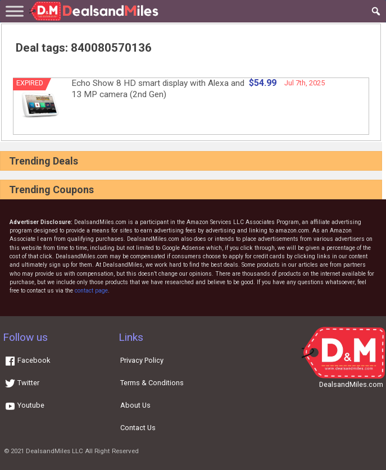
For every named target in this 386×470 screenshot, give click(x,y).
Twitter (21, 382)
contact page (91, 290)
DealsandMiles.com (351, 384)
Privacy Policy (142, 360)
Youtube (24, 405)
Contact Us (138, 427)
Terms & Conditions (152, 382)
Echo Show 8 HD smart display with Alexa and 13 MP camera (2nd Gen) (157, 88)
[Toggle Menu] (15, 11)
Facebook (27, 360)
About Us (135, 405)
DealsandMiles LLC (54, 451)
